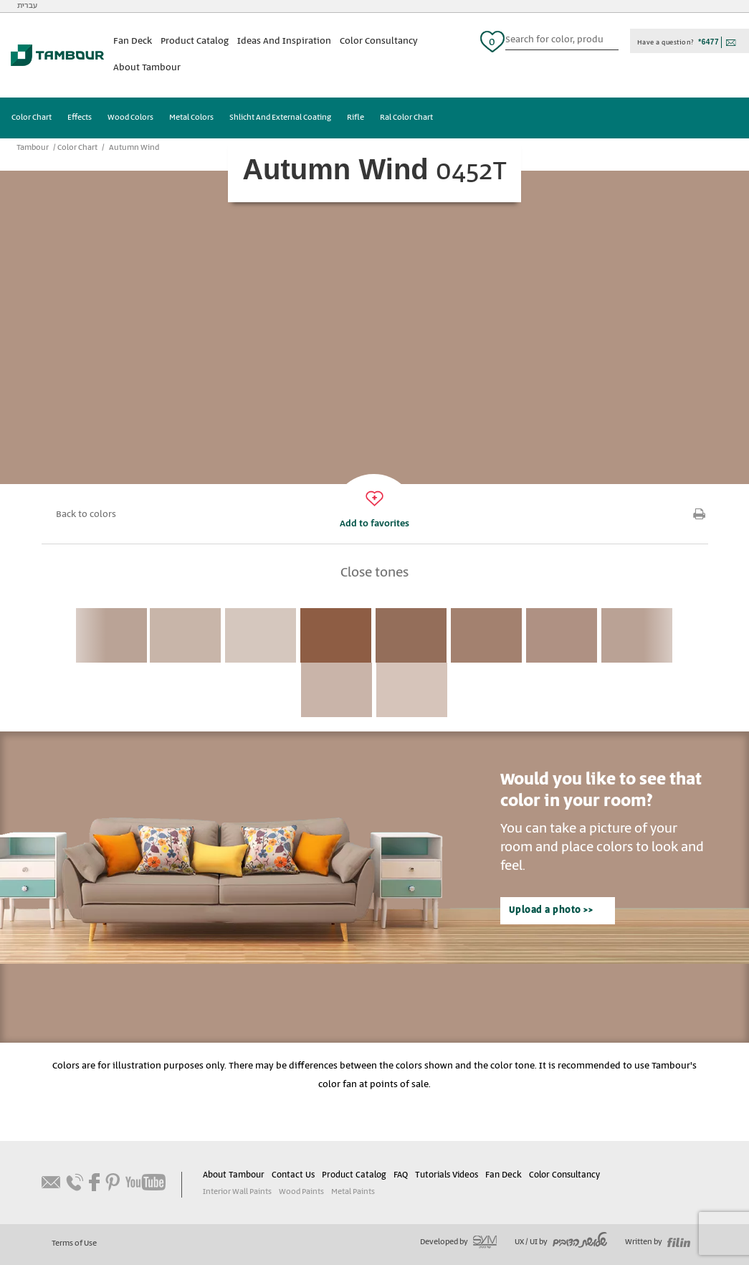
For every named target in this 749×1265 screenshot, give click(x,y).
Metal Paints (353, 1192)
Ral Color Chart (406, 117)
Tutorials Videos (446, 1175)
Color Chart (31, 117)
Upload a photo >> (551, 910)
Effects (79, 117)
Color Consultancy (379, 41)
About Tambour (147, 68)
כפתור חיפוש (613, 41)
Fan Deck (132, 41)
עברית (27, 5)
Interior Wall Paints (237, 1192)
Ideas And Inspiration (284, 41)
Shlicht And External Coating (280, 117)
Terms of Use (74, 1243)
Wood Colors (130, 117)
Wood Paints (301, 1192)
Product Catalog (195, 41)
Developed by (458, 1242)
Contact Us (293, 1175)
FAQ (400, 1175)
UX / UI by (561, 1242)
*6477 (708, 42)
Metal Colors (191, 117)
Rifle (355, 117)
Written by (657, 1242)
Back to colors (86, 514)
